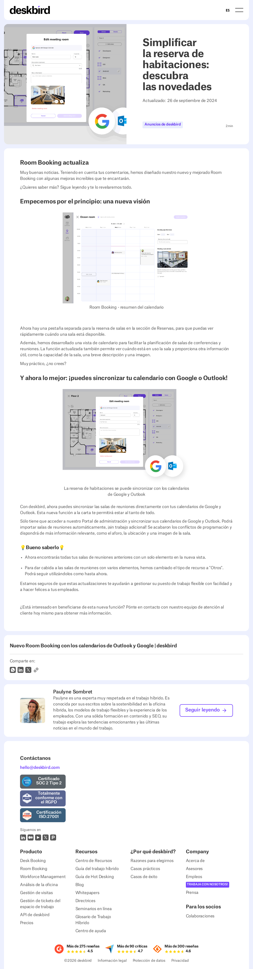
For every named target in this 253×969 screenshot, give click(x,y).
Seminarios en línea (93, 909)
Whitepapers (87, 893)
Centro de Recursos (93, 861)
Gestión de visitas (36, 893)
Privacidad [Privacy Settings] (180, 961)
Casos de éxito (144, 877)
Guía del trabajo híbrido (97, 869)
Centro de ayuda (90, 931)
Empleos (194, 877)
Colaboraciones (200, 916)
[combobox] (227, 10)
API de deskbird (35, 915)
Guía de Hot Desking (94, 877)
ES (227, 10)
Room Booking (33, 869)
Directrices (85, 901)
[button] (239, 10)
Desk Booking (33, 861)
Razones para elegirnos (152, 861)
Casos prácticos (145, 869)
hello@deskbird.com (40, 768)
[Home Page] (30, 10)
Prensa (192, 893)
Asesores (194, 869)
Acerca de (195, 861)
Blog (79, 885)
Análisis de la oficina (39, 885)
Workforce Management (43, 877)
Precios (26, 923)
